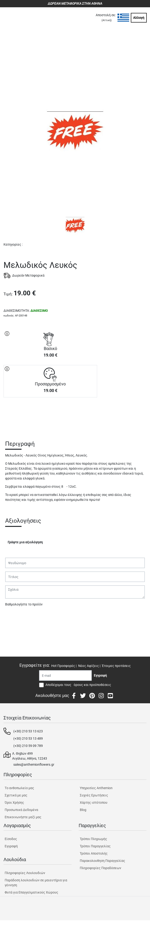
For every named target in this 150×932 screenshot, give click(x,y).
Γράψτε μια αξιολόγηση (25, 542)
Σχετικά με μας (16, 795)
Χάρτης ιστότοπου (93, 802)
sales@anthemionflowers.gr (33, 764)
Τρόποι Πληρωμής (93, 839)
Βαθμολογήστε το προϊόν (24, 604)
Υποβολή (14, 616)
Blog (83, 810)
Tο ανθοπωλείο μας (19, 788)
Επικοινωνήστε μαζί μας (23, 817)
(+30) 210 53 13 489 (28, 738)
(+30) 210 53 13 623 (28, 731)
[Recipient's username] (65, 675)
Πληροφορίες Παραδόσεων (100, 868)
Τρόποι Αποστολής (94, 853)
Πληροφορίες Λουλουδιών (25, 873)
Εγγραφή (11, 846)
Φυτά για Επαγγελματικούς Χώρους (31, 892)
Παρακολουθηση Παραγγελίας (102, 861)
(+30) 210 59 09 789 (28, 746)
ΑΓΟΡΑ (50, 414)
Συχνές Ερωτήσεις (94, 795)
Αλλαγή (138, 17)
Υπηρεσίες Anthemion (96, 788)
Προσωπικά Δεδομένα (21, 810)
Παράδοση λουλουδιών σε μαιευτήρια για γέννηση (36, 882)
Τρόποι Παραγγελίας (95, 846)
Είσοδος (11, 839)
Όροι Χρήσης (14, 802)
